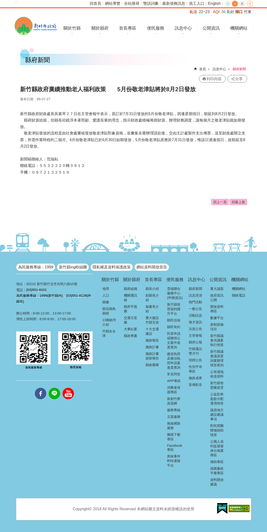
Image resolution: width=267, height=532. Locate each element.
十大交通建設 (152, 331)
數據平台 (217, 318)
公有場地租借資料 (217, 374)
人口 (105, 295)
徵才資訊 (195, 322)
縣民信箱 (173, 320)
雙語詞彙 (150, 3)
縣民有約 (173, 327)
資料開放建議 (217, 482)
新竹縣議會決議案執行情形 (217, 340)
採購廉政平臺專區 (217, 471)
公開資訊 (211, 28)
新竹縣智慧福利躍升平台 (173, 309)
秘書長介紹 (152, 309)
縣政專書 (130, 336)
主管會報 (195, 335)
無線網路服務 (173, 425)
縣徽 (105, 302)
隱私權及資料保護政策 (112, 267)
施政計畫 (152, 347)
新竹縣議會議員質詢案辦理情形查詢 (217, 358)
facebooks (40, 388)
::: (15, 2)
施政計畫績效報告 (152, 356)
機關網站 (238, 28)
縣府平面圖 (130, 309)
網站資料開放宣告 (151, 267)
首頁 (202, 69)
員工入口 (196, 3)
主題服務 (173, 417)
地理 (105, 289)
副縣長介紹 (152, 297)
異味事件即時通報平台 (173, 460)
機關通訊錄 (130, 297)
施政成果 (195, 378)
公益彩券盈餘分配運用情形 (217, 398)
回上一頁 (220, 202)
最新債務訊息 (173, 3)
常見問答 (173, 374)
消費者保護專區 (173, 390)
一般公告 (195, 309)
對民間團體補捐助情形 (217, 430)
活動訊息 (195, 315)
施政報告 (152, 340)
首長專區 (127, 28)
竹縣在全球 (109, 333)
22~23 (204, 12)
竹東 (247, 12)
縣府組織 (130, 289)
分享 (250, 4)
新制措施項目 (217, 327)
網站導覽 (112, 3)
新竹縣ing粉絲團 (73, 267)
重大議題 (217, 289)
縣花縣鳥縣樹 (109, 311)
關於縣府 (100, 28)
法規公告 (195, 329)
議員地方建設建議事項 (217, 414)
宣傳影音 (195, 385)
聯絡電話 (238, 295)
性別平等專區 (195, 369)
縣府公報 (195, 342)
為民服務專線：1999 (35, 267)
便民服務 (155, 28)
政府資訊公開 (217, 297)
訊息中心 (183, 28)
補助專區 (217, 462)
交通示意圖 (130, 320)
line (54, 388)
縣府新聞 (239, 69)
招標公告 (195, 360)
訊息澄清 (195, 295)
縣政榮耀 (152, 365)
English (214, 3)
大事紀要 (130, 329)
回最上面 (238, 202)
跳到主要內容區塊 (2, 2)
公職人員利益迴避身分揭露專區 (217, 448)
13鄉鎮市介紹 (109, 322)
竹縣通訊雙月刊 (195, 351)
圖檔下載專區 (173, 437)
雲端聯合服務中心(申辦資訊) (175, 293)
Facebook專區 (174, 448)
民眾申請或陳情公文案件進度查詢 (173, 340)
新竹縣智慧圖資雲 (217, 385)
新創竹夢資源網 (173, 401)
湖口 (239, 12)
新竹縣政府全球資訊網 (36, 26)
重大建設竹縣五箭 (152, 320)
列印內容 (214, 79)
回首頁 (95, 3)
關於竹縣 (72, 28)
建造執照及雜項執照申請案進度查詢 (173, 360)
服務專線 (173, 410)
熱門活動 (195, 302)
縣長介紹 (152, 289)
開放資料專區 (217, 309)
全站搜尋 (131, 3)
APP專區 (174, 381)
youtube (68, 388)
